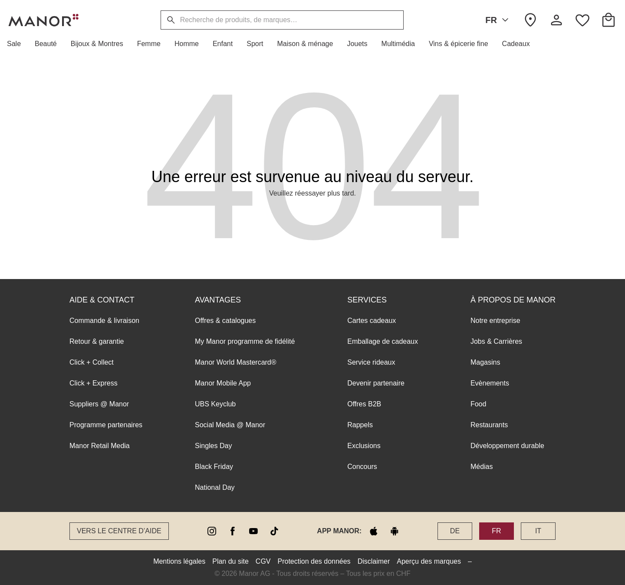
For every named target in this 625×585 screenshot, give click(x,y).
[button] (17, 44)
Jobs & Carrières (496, 341)
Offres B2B (364, 404)
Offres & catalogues (225, 320)
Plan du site (230, 561)
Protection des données (314, 561)
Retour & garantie (96, 341)
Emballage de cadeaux (382, 341)
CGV (263, 561)
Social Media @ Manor (230, 425)
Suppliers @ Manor (99, 404)
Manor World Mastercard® (235, 362)
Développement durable (507, 445)
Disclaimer (374, 561)
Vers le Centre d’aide (119, 531)
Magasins (485, 362)
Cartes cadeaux (371, 320)
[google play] (394, 531)
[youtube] (253, 531)
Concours (362, 466)
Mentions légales (179, 561)
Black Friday (214, 466)
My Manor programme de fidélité (245, 341)
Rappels (360, 425)
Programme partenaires (105, 425)
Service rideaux (371, 362)
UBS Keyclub (215, 404)
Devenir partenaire (376, 383)
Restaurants (489, 425)
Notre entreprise (495, 320)
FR (498, 20)
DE (455, 531)
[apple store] (373, 531)
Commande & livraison (104, 320)
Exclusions (363, 445)
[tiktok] (274, 531)
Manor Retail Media (99, 445)
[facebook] (232, 531)
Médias (481, 466)
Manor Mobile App (223, 383)
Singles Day (213, 445)
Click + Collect (91, 362)
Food (478, 404)
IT (538, 531)
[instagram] (211, 531)
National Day (215, 487)
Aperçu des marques (429, 561)
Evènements (489, 383)
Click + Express (93, 383)
